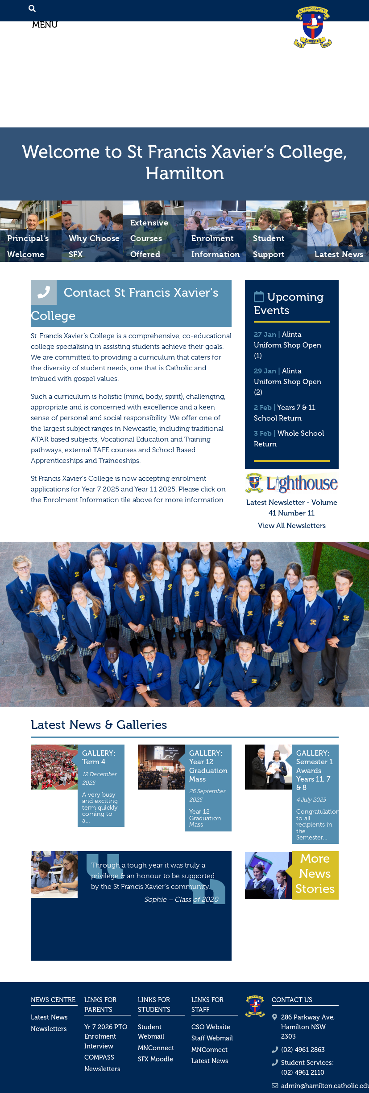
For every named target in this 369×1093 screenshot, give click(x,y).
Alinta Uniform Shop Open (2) (287, 382)
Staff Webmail (212, 1038)
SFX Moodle (155, 1059)
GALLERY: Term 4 (99, 757)
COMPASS (99, 1057)
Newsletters (49, 1029)
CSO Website (210, 1027)
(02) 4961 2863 (303, 1050)
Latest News (49, 1017)
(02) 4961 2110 (302, 1072)
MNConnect (156, 1048)
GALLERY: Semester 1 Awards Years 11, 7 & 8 (314, 770)
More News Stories (315, 873)
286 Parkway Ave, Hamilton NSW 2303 (308, 1026)
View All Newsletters (292, 525)
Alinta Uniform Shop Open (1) (287, 345)
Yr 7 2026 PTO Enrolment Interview (105, 1036)
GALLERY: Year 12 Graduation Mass (208, 766)
